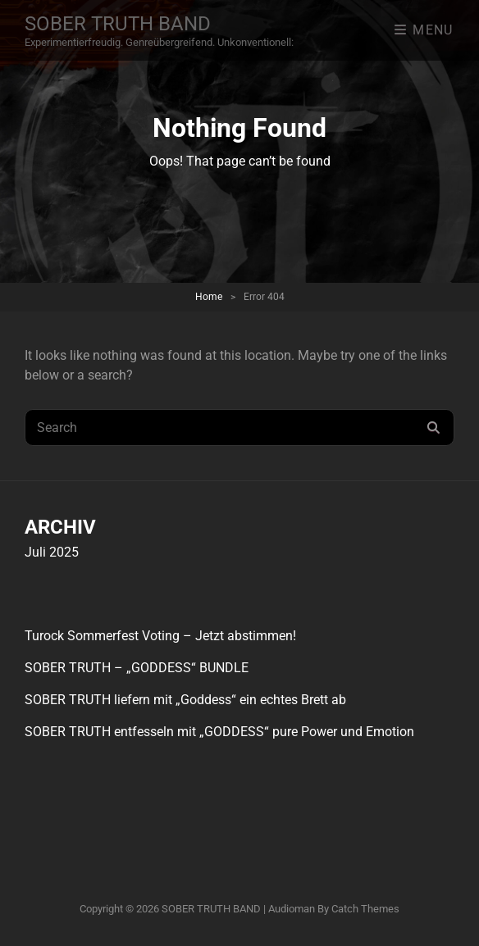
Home (208, 296)
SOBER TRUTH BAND (118, 23)
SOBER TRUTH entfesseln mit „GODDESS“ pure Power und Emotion (219, 731)
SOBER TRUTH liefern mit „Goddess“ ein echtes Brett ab (185, 699)
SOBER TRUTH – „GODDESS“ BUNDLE (137, 667)
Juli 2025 (52, 552)
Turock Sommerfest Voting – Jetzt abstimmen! (160, 636)
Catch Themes (365, 909)
